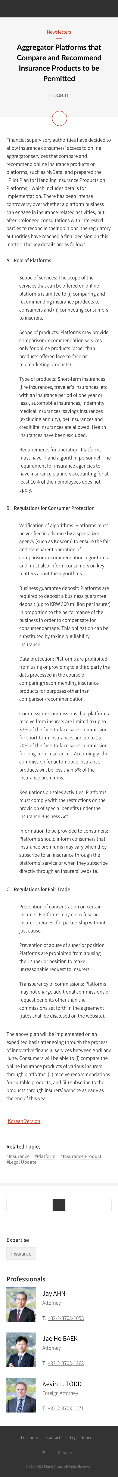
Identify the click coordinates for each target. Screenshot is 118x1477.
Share (59, 118)
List (59, 1205)
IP (43, 1452)
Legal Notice (81, 1437)
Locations (30, 1437)
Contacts (54, 1437)
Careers (65, 1452)
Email (109, 1317)
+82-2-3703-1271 (66, 1408)
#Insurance (18, 1156)
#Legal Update (21, 1162)
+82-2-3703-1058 (66, 1317)
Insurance (21, 1253)
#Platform (45, 1156)
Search (106, 9)
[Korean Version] (24, 1120)
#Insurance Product (81, 1156)
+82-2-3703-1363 (66, 1363)
